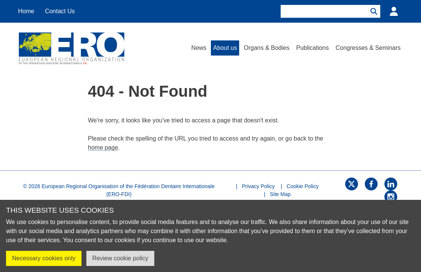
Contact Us (60, 11)
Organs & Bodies (266, 48)
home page (103, 147)
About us (225, 48)
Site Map (280, 194)
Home (26, 11)
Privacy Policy (258, 186)
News (198, 48)
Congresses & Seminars (368, 48)
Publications (312, 48)
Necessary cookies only (43, 258)
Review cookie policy (120, 258)
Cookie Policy (303, 186)
